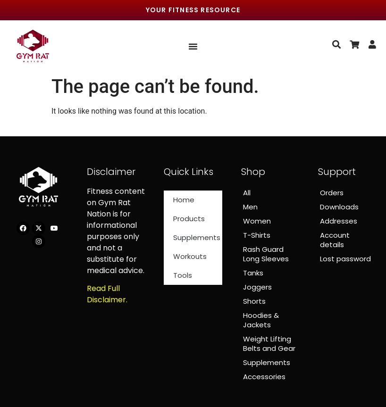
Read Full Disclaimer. (107, 294)
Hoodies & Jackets (261, 320)
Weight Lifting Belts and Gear (269, 343)
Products (189, 219)
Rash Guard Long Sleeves (266, 254)
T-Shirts (256, 235)
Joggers (257, 287)
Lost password (345, 259)
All (247, 193)
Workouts (190, 256)
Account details (335, 239)
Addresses (338, 221)
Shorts (254, 301)
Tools (182, 275)
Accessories (264, 377)
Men (250, 207)
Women (257, 221)
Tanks (253, 273)
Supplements (196, 237)
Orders (332, 193)
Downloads (339, 207)
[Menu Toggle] (193, 46)
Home (183, 200)
